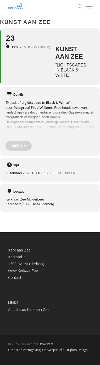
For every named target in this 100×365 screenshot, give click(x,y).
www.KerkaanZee (23, 270)
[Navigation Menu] (89, 6)
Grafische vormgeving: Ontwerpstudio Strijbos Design (48, 350)
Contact (14, 277)
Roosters (46, 344)
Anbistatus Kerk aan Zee (28, 309)
